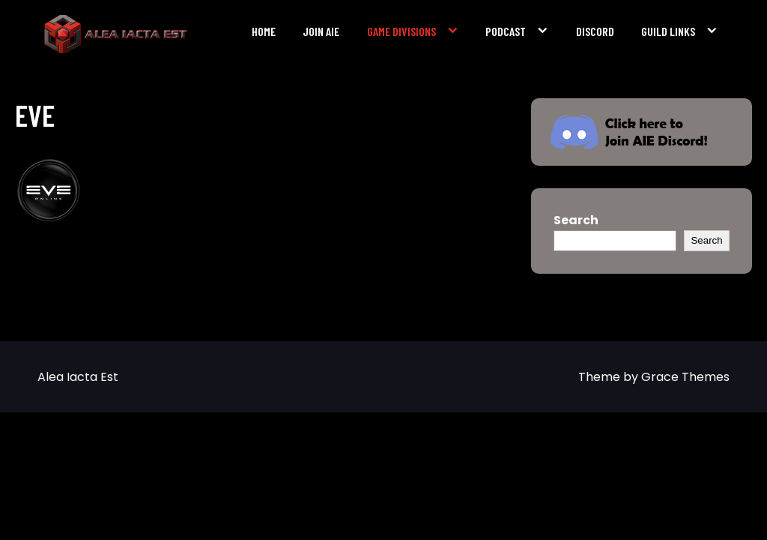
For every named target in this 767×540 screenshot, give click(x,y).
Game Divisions (401, 31)
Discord (595, 31)
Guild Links (668, 31)
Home (264, 31)
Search (576, 220)
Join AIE (321, 31)
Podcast (505, 31)
